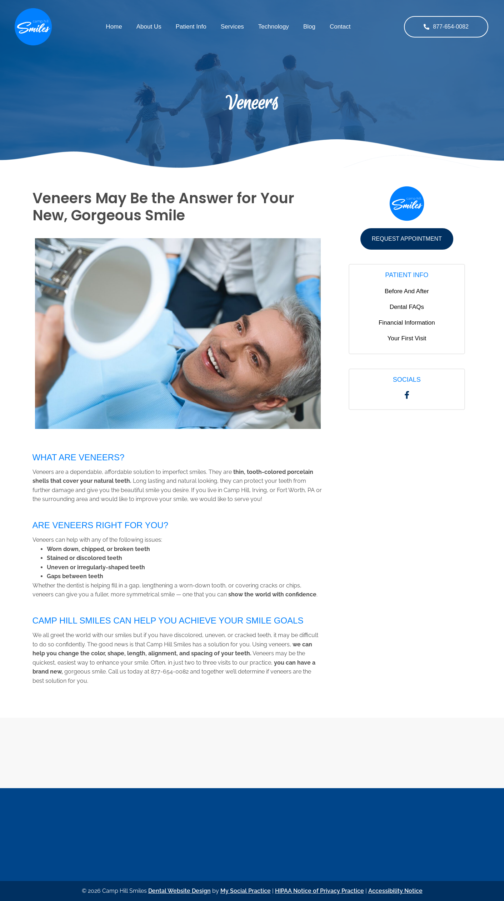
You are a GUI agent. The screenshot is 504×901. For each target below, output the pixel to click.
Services (232, 26)
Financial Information (407, 322)
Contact (340, 26)
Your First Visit (407, 338)
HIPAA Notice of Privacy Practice (319, 890)
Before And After (407, 291)
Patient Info (191, 26)
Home (114, 26)
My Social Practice (245, 890)
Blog (309, 26)
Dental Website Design (179, 890)
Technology (273, 26)
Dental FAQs (407, 307)
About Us (148, 26)
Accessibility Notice (395, 890)
